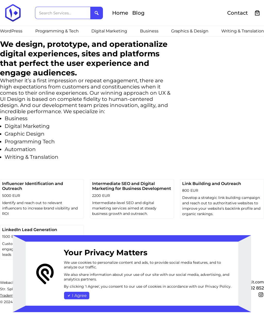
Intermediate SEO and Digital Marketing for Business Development (131, 186)
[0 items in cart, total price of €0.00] (257, 13)
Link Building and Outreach (211, 183)
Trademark (9, 295)
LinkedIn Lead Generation (29, 229)
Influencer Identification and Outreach (32, 186)
